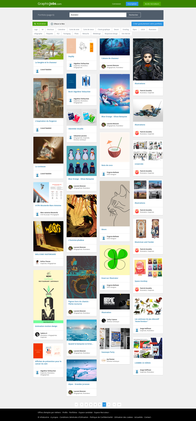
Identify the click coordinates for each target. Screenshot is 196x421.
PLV (58, 34)
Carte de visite (74, 29)
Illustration (152, 29)
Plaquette (49, 34)
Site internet (126, 34)
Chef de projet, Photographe (47, 214)
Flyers (135, 29)
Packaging (66, 34)
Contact (147, 417)
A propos (54, 417)
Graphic (50, 3)
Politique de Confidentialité (101, 417)
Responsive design (111, 34)
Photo (76, 34)
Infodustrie (44, 417)
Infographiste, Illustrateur (79, 187)
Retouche (85, 34)
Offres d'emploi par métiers (49, 412)
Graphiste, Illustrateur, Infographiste (45, 373)
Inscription (132, 4)
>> (119, 404)
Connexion (116, 4)
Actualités (138, 417)
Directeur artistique (110, 320)
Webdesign (97, 34)
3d (42, 29)
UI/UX (143, 29)
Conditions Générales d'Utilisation (74, 417)
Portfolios (73, 412)
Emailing (126, 29)
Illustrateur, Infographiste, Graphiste (46, 335)
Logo (36, 29)
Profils (65, 412)
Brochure (50, 29)
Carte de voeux (88, 29)
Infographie (38, 34)
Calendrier (61, 29)
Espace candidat (85, 412)
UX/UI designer (110, 173)
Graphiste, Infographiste (45, 262)
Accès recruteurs (152, 4)
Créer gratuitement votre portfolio (147, 24)
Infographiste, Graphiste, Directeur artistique (79, 138)
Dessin (116, 29)
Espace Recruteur (101, 412)
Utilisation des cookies (123, 417)
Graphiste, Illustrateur (144, 329)
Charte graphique (104, 29)
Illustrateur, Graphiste (144, 92)
